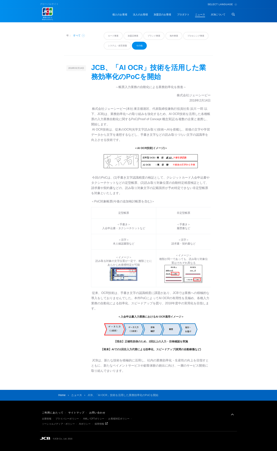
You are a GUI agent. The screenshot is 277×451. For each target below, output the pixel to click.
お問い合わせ (97, 412)
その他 (139, 45)
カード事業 (113, 36)
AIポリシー (85, 424)
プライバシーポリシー (67, 418)
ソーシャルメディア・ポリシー (58, 424)
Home (61, 395)
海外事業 (174, 36)
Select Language (222, 4)
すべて (79, 35)
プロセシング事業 (195, 36)
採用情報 (99, 424)
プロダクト (183, 14)
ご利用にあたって (52, 412)
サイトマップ (76, 412)
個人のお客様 (119, 14)
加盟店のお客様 (162, 14)
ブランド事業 (154, 36)
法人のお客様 (140, 14)
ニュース (200, 14)
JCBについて (218, 14)
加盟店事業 (133, 36)
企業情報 (46, 418)
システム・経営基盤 (117, 45)
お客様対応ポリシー (118, 418)
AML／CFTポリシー (93, 418)
